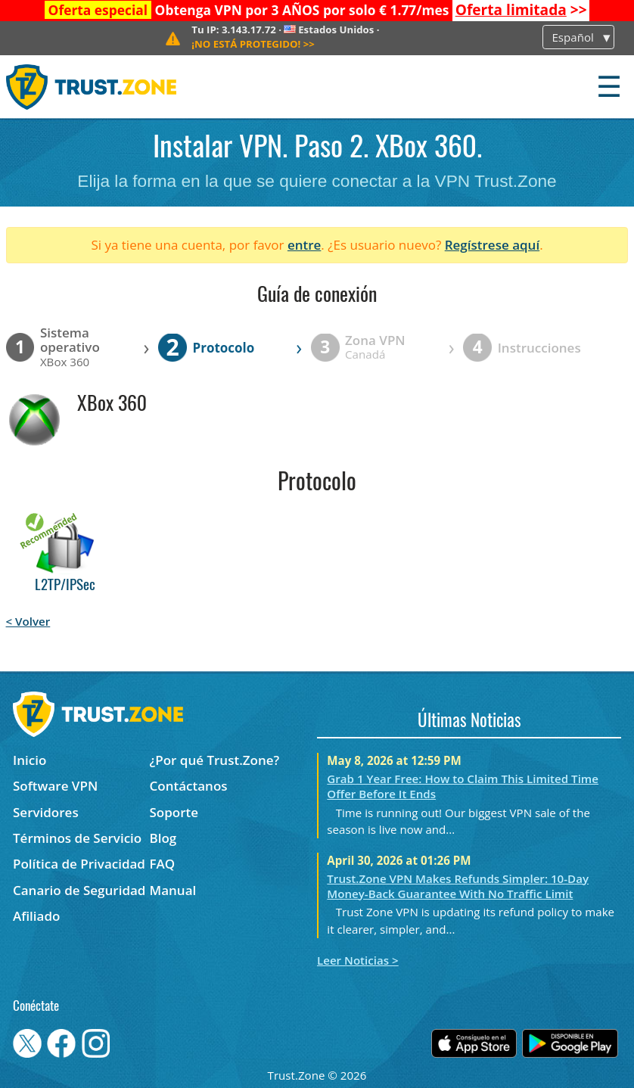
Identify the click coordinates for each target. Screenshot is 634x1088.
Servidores (46, 812)
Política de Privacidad (79, 863)
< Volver (28, 621)
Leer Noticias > (358, 960)
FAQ (163, 863)
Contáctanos (189, 785)
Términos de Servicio (77, 838)
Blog (163, 838)
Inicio (29, 760)
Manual (173, 890)
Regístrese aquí (492, 244)
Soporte (174, 812)
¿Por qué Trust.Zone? (215, 760)
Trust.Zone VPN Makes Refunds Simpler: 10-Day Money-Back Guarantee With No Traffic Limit (458, 886)
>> (521, 10)
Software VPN (55, 785)
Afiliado (36, 916)
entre (304, 244)
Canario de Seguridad (79, 890)
